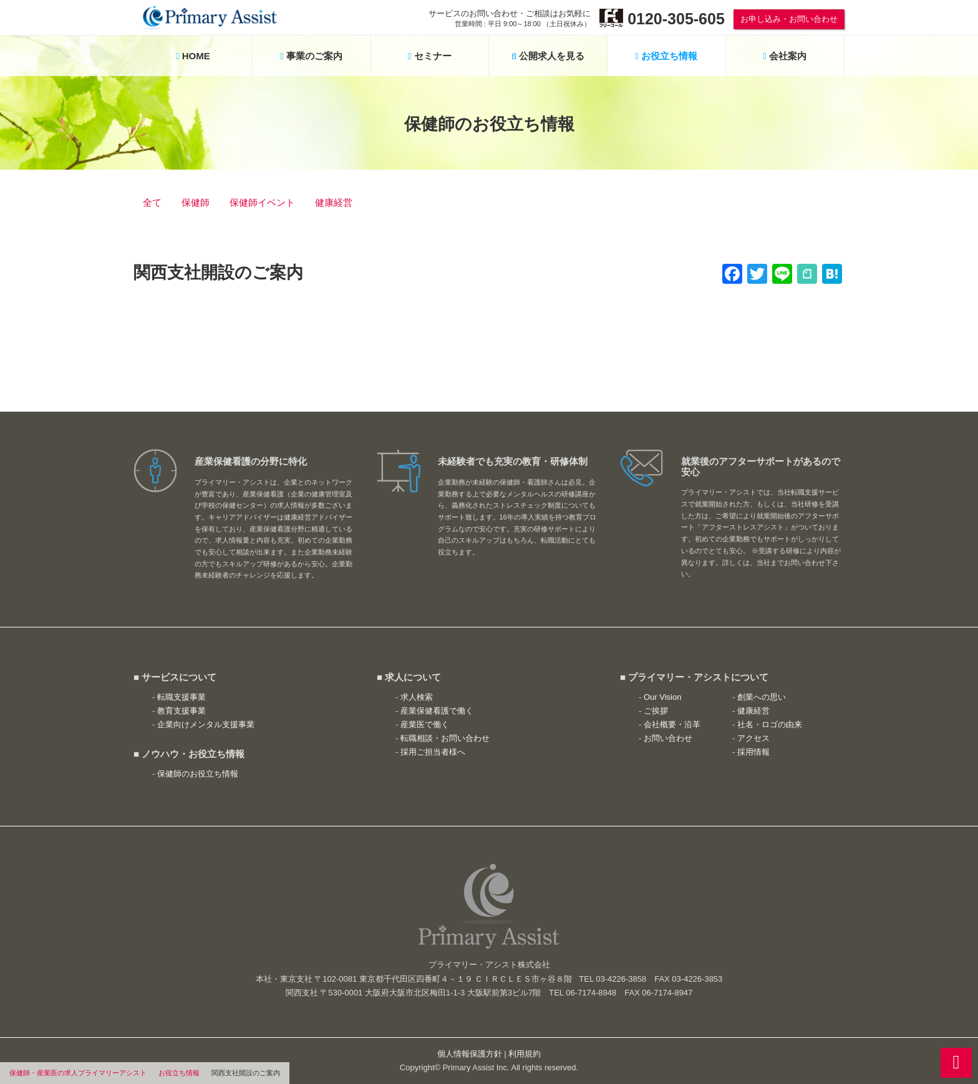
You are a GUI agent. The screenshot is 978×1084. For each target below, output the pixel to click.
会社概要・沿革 (672, 724)
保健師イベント (262, 202)
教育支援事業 (181, 710)
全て (152, 202)
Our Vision (662, 697)
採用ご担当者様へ (432, 752)
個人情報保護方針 (469, 1053)
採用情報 (753, 752)
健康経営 (333, 202)
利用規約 (524, 1053)
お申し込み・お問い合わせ (789, 19)
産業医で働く (424, 724)
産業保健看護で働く (436, 710)
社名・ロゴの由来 (769, 724)
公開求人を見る (548, 56)
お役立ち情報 (179, 1073)
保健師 (196, 202)
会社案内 (784, 56)
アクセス (753, 738)
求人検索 (416, 697)
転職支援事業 (181, 697)
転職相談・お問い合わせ (445, 738)
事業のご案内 (311, 56)
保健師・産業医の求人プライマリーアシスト (78, 1073)
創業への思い (761, 697)
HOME (193, 56)
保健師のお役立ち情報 (197, 773)
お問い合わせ (668, 738)
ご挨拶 (656, 710)
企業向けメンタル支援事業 (205, 724)
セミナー (430, 56)
